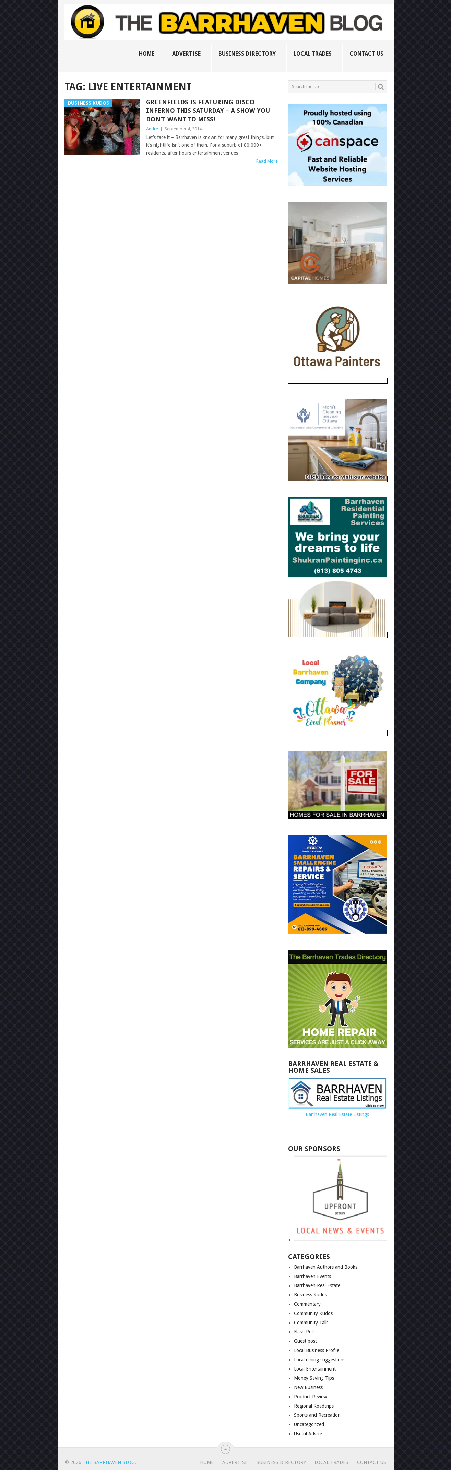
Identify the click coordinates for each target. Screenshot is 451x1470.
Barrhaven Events (312, 1276)
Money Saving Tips (314, 1378)
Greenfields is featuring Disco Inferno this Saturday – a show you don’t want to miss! (208, 110)
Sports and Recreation (317, 1415)
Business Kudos (310, 1294)
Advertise (186, 53)
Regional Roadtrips (314, 1406)
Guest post (305, 1341)
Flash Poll (304, 1332)
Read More (267, 161)
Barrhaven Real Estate (317, 1285)
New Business (308, 1387)
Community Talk (311, 1322)
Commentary (307, 1304)
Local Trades (313, 53)
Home (146, 53)
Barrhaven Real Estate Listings (337, 1114)
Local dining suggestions (319, 1359)
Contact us (366, 53)
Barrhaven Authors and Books (325, 1267)
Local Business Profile (316, 1350)
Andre (152, 128)
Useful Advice (308, 1433)
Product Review (310, 1396)
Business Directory (247, 53)
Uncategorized (309, 1424)
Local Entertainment (315, 1369)
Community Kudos (313, 1313)
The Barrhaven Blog (109, 1462)
